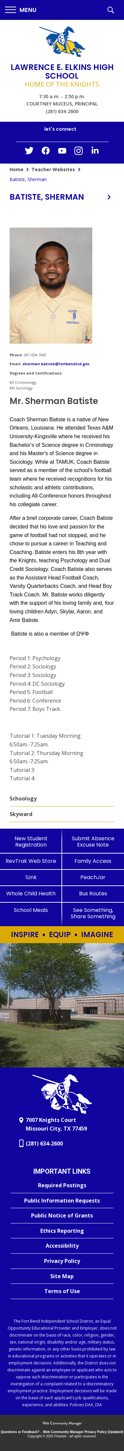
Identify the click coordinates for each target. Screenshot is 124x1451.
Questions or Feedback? (20, 1432)
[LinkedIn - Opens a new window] (95, 152)
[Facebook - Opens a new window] (45, 153)
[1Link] (31, 877)
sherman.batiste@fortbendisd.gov (55, 363)
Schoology (23, 798)
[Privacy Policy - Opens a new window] (62, 1261)
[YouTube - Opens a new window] (62, 152)
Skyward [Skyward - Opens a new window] (21, 814)
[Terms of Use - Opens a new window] (62, 1291)
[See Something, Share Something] (93, 913)
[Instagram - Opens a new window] (78, 153)
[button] (20, 10)
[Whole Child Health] (31, 893)
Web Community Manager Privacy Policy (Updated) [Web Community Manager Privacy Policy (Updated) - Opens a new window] (83, 1432)
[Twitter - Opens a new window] (29, 152)
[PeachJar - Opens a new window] (93, 877)
